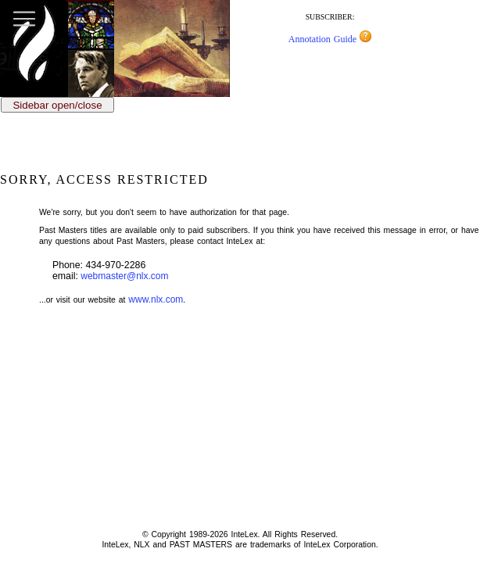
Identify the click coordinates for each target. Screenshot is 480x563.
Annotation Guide (329, 39)
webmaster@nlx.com (124, 276)
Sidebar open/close (57, 105)
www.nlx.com (155, 299)
